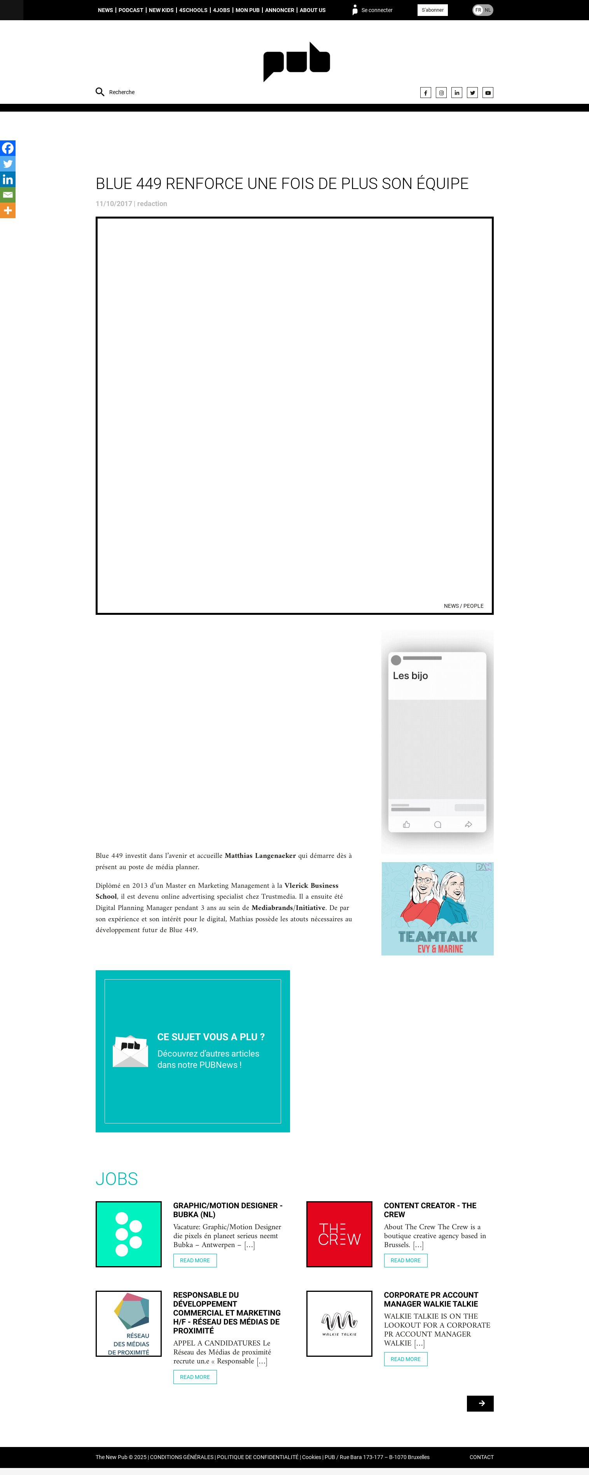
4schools (193, 10)
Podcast (131, 10)
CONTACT (482, 1465)
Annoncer (279, 10)
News (105, 10)
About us (313, 10)
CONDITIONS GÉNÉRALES (181, 1465)
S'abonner (433, 10)
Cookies (311, 1465)
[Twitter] (8, 163)
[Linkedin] (8, 179)
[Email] (8, 195)
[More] (8, 210)
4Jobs (221, 10)
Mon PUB (248, 10)
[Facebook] (8, 148)
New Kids (161, 10)
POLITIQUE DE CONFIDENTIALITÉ (258, 1465)
